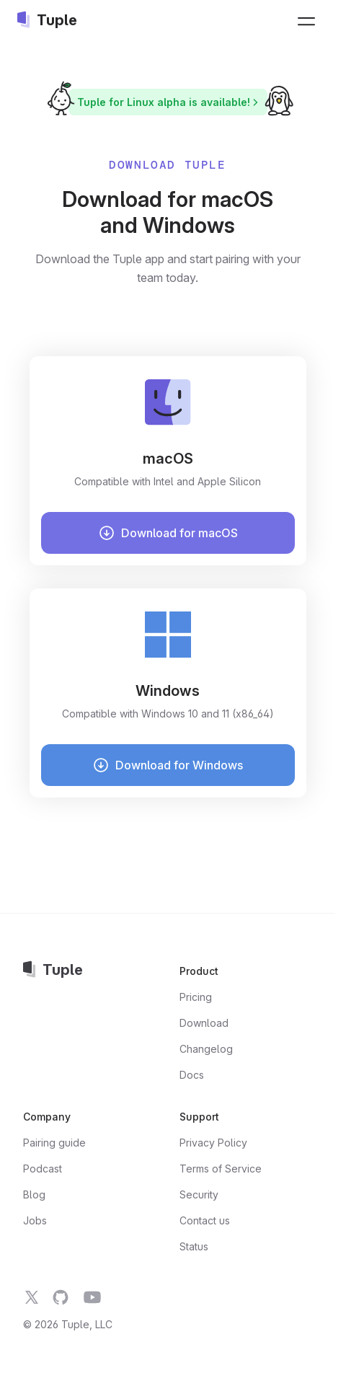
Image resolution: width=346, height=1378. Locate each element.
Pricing (195, 997)
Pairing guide (54, 1142)
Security (198, 1194)
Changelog (206, 1049)
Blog (34, 1194)
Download (204, 1023)
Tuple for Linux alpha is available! (170, 102)
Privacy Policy (213, 1142)
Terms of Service (220, 1168)
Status (193, 1246)
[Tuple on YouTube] (92, 1297)
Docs (191, 1075)
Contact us (204, 1220)
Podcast (42, 1168)
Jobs (35, 1220)
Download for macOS (168, 533)
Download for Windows (167, 765)
